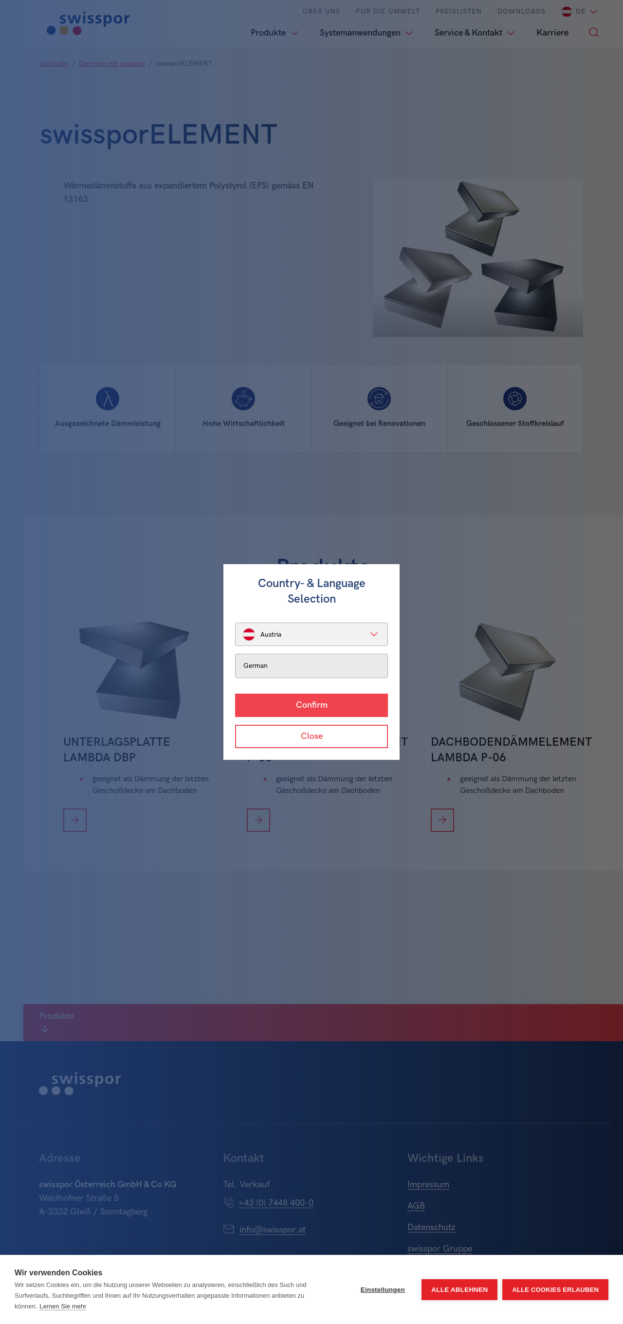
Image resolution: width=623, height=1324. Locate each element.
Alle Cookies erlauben (555, 1289)
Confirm (312, 705)
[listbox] (311, 634)
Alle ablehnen (459, 1289)
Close (312, 736)
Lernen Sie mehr (62, 1306)
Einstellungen (383, 1289)
